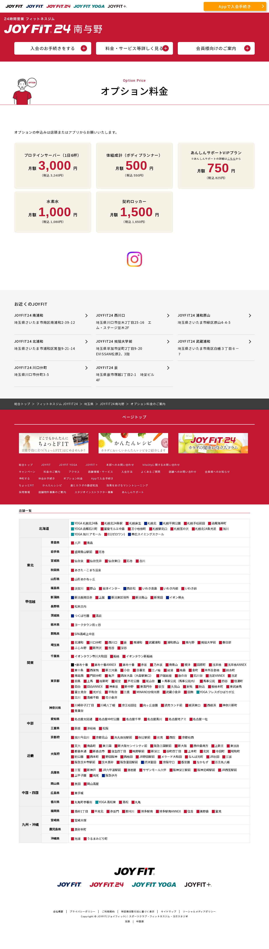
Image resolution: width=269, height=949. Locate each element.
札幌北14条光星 (205, 528)
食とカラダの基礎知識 (84, 485)
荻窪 (161, 686)
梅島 (183, 670)
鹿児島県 (55, 829)
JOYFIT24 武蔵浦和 (209, 348)
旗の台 (182, 675)
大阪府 (55, 754)
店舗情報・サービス (100, 471)
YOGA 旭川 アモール (88, 534)
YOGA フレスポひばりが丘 (217, 692)
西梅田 (128, 756)
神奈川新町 (230, 705)
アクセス (74, 471)
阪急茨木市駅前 (85, 762)
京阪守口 (169, 762)
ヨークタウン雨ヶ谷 (88, 625)
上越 (102, 597)
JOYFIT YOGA (68, 464)
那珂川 (129, 811)
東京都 (55, 681)
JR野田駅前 (147, 756)
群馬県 (55, 633)
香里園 (185, 762)
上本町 (192, 751)
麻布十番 (128, 664)
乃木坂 (158, 664)
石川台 (198, 675)
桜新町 (104, 681)
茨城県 (55, 615)
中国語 (140, 921)
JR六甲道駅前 (112, 770)
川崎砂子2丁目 (84, 705)
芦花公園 (133, 681)
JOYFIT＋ (92, 464)
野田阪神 (111, 756)
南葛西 (79, 675)
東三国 (107, 746)
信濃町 (238, 681)
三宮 (77, 770)
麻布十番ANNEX (105, 664)
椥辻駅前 (144, 737)
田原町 (201, 664)
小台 (127, 670)
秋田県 (55, 570)
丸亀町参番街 (83, 802)
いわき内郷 (171, 588)
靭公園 (79, 756)
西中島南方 (201, 746)
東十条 (79, 670)
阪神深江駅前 (182, 770)
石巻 (130, 561)
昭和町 (235, 751)
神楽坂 (113, 686)
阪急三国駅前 (162, 746)
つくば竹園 (82, 615)
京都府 (55, 737)
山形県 (55, 579)
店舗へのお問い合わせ (182, 471)
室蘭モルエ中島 (114, 528)
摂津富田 (150, 762)
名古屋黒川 (154, 719)
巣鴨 (189, 686)
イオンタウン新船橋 (139, 656)
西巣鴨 (94, 670)
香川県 (55, 802)
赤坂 (144, 664)
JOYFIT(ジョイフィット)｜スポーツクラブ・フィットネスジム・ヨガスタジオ (142, 916)
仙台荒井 (96, 561)
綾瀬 (170, 670)
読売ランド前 (173, 705)
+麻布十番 (81, 664)
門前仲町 (96, 675)
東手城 (79, 793)
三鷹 (127, 692)
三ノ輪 (156, 670)
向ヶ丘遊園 (150, 705)
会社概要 (58, 911)
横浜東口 (194, 705)
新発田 (158, 597)
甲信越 (30, 601)
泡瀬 (77, 838)
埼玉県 (55, 645)
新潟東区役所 (120, 597)
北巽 (206, 751)
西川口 (112, 642)
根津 (187, 664)
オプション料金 (73, 478)
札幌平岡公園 (172, 523)
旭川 (226, 528)
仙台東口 (114, 561)
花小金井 (111, 697)
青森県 (55, 542)
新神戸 (91, 770)
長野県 (55, 606)
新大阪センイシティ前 (132, 746)
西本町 (94, 756)
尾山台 (150, 681)
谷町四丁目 (173, 751)
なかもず (202, 762)
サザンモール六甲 (154, 770)
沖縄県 (55, 838)
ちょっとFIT (26, 485)
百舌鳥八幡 (222, 762)
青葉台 (79, 710)
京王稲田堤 (129, 705)
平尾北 (99, 811)
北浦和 (79, 642)
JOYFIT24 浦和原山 (209, 319)
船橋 (116, 656)
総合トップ (26, 464)
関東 (30, 662)
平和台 (112, 692)
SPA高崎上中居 (85, 634)
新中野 (129, 686)
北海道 (44, 528)
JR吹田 (214, 756)
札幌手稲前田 (196, 523)
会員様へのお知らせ (217, 471)
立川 (77, 697)
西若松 (131, 588)
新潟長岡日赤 (83, 597)
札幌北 (152, 523)
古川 (142, 561)
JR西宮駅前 (229, 770)
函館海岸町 (219, 523)
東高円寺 (146, 686)
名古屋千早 (133, 719)
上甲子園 (80, 775)
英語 (127, 921)
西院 (172, 737)
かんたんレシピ (52, 485)
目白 (77, 686)
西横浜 (211, 705)
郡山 (93, 588)
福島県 (55, 588)
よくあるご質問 (150, 471)
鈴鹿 (77, 728)
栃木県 (55, 624)
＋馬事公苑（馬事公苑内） (179, 681)
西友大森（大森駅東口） (137, 675)
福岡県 (55, 811)
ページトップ (134, 417)
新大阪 (182, 746)
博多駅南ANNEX (170, 811)
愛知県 (55, 719)
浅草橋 (216, 664)
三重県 (55, 728)
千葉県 (55, 656)
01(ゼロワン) (116, 534)
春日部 (226, 642)
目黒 (77, 681)
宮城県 (55, 560)
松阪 (105, 728)
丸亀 (138, 802)
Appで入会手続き (235, 6)
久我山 (175, 686)
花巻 (102, 552)
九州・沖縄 (30, 824)
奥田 (77, 784)
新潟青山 (141, 597)
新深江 (155, 751)
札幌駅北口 (160, 528)
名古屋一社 (200, 719)
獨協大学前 (208, 642)
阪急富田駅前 (129, 762)
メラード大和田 (171, 756)
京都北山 (102, 737)
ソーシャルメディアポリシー (199, 911)
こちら (231, 158)
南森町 (91, 746)
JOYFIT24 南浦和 (46, 319)
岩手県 (55, 551)
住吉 (190, 811)
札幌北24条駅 (113, 523)
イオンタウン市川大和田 (91, 656)
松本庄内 (80, 606)
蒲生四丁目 (118, 751)
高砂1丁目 (81, 811)
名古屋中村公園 (109, 719)
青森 (90, 543)
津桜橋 (91, 728)
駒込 (202, 686)
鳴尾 (96, 775)
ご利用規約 (108, 911)
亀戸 (111, 675)
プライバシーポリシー (82, 911)
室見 (218, 811)
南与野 (190, 642)
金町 (195, 670)
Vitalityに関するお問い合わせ (161, 464)
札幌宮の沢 (181, 528)
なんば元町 (196, 756)
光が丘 (97, 692)
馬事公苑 (209, 681)
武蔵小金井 (173, 692)
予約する (24, 478)
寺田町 (220, 751)
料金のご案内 (52, 471)
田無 (190, 692)
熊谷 (111, 648)
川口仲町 (96, 642)
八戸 (77, 543)
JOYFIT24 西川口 (127, 321)
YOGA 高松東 (107, 802)
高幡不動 (93, 697)
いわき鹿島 (149, 588)
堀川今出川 (82, 737)
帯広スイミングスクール (148, 534)
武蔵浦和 (155, 642)
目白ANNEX (95, 686)
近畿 (30, 755)
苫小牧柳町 (138, 528)
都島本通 (80, 751)
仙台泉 (79, 561)
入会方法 (127, 471)
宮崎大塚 (80, 820)
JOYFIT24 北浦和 (45, 345)
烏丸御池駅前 (123, 737)
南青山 (173, 664)
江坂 (229, 756)
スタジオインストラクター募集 (94, 492)
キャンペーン (27, 471)
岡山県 (55, 783)
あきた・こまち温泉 (88, 570)
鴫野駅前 (138, 751)
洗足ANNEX (217, 675)
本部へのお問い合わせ (120, 464)
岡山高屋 (93, 784)
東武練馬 (236, 686)
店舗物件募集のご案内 (52, 492)
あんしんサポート (133, 492)
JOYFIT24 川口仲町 (45, 371)
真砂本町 (80, 829)
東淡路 (234, 746)
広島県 (55, 793)
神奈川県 (55, 707)
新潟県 (55, 597)
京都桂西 (188, 737)
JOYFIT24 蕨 (127, 374)
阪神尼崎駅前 (206, 770)
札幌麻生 (135, 523)
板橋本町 (217, 686)
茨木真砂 (107, 762)
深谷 (124, 648)
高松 (125, 802)
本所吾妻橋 (212, 670)
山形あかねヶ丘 (85, 579)
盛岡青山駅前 (83, 552)
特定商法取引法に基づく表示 (138, 911)
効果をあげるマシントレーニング (127, 485)
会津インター (111, 588)
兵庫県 (55, 772)
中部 (30, 723)
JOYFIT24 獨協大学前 (127, 348)
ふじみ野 (80, 648)
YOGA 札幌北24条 (86, 523)
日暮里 (140, 670)
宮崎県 (55, 820)
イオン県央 (176, 597)
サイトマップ (168, 911)
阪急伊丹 (111, 775)
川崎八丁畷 (107, 705)
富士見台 (80, 692)
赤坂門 (114, 811)
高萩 (99, 615)
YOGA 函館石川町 (86, 528)
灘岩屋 (131, 770)
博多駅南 (147, 811)
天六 (77, 746)
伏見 (160, 737)
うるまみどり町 (97, 838)
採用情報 (24, 492)
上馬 (90, 681)
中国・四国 (30, 792)
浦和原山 (173, 642)
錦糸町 (230, 670)
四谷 (225, 681)
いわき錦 (191, 588)
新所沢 (97, 648)
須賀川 (79, 588)
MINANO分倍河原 (148, 692)
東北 (30, 564)
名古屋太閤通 (83, 719)
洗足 (234, 675)
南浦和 (137, 642)
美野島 (204, 811)
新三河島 (111, 670)
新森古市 (99, 751)
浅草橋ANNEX (237, 664)
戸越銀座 (166, 675)
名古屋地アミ (177, 719)
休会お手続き (46, 478)
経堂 (118, 681)
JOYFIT (46, 464)
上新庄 (219, 746)
